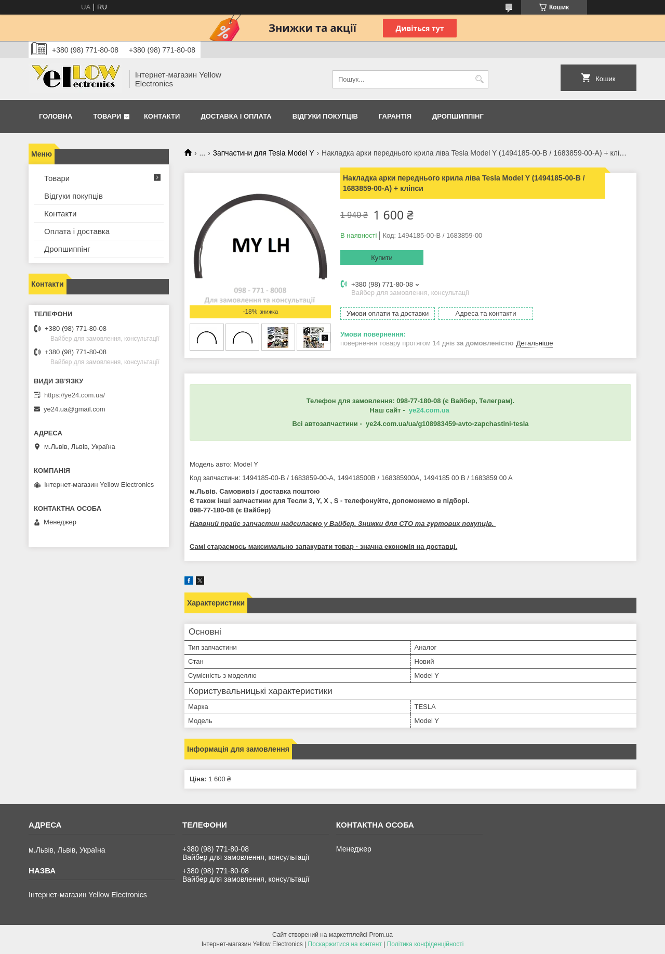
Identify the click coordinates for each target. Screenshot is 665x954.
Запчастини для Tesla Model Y (263, 153)
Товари (107, 116)
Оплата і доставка (77, 231)
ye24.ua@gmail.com (74, 409)
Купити (382, 258)
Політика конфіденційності (425, 944)
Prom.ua (381, 934)
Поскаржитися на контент (345, 944)
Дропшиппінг (458, 116)
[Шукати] (479, 79)
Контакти (162, 116)
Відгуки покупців (325, 116)
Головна (55, 116)
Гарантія (395, 116)
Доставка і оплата (236, 116)
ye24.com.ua (429, 410)
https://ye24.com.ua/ (74, 395)
